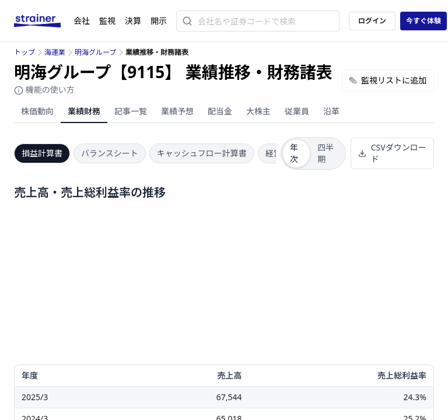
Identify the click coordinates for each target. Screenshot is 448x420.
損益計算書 (42, 153)
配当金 (220, 111)
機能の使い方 (44, 89)
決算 (133, 20)
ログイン (372, 21)
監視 (107, 20)
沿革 (331, 111)
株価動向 (37, 111)
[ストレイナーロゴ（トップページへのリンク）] (44, 21)
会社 (82, 20)
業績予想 (177, 111)
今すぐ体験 (423, 21)
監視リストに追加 (387, 80)
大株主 (258, 111)
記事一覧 (130, 111)
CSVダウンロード (392, 153)
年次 (294, 153)
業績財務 (84, 111)
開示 (158, 20)
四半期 (325, 153)
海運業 (54, 52)
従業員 (297, 111)
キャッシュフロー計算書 (202, 153)
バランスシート (109, 153)
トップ (24, 52)
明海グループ (95, 52)
